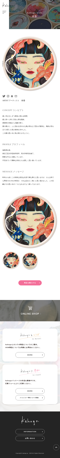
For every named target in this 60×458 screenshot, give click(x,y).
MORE (30, 355)
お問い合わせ (30, 438)
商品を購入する (30, 283)
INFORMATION (30, 431)
